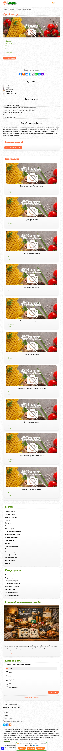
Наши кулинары (8, 710)
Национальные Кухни (12, 546)
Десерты (8, 523)
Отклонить (31, 748)
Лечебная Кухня (10, 589)
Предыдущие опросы (31, 697)
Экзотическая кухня (11, 549)
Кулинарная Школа (11, 592)
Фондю (7, 543)
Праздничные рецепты (12, 552)
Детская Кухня (9, 528)
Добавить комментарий (13, 147)
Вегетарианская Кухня (12, 534)
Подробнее (36, 745)
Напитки (7, 520)
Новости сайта (7, 718)
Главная (5, 9)
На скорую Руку (10, 560)
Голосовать (53, 692)
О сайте (5, 715)
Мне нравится (10, 58)
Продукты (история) (11, 580)
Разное (7, 563)
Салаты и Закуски (11, 517)
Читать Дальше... (11, 654)
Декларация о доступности (11, 707)
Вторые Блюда (10, 514)
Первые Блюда (10, 511)
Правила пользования (10, 704)
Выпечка (8, 526)
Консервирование (11, 557)
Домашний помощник (12, 595)
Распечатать (9, 52)
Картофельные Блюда (12, 555)
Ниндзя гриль (9, 540)
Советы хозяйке (10, 575)
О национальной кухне (12, 583)
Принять (22, 748)
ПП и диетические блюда (13, 531)
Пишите (5, 712)
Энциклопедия (10, 578)
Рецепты (12, 9)
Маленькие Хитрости (12, 586)
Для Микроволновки (11, 537)
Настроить (40, 748)
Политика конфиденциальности (12, 721)
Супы (29, 9)
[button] (3, 748)
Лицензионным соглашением (51, 729)
